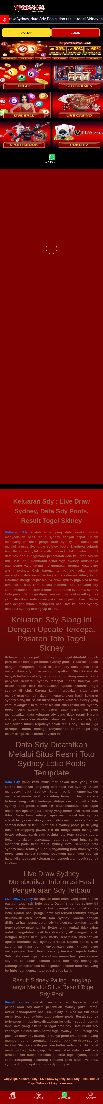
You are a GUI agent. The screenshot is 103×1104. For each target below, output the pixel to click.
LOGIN (75, 33)
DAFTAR (26, 33)
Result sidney (19, 1002)
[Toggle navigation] (7, 8)
